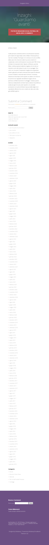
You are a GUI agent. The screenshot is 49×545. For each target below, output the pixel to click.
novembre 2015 (13, 444)
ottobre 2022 (12, 234)
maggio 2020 (12, 307)
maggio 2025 (12, 160)
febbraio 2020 (13, 315)
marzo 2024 (12, 191)
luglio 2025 (12, 155)
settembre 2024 (13, 178)
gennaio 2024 (13, 196)
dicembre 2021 (13, 259)
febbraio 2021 (13, 284)
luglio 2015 (12, 454)
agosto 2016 (12, 421)
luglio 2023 (12, 211)
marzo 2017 (12, 403)
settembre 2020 (13, 297)
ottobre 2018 (12, 355)
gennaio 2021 (13, 287)
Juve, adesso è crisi (14, 133)
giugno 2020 (12, 305)
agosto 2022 (12, 239)
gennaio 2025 (13, 168)
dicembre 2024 (13, 171)
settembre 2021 (13, 267)
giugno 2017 (12, 396)
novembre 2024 (13, 173)
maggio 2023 (12, 216)
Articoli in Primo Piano (15, 474)
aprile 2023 (12, 219)
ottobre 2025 (12, 150)
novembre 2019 (13, 322)
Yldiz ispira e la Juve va (15, 135)
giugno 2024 (12, 183)
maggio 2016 (12, 429)
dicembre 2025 (13, 145)
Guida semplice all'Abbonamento (16, 511)
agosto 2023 (12, 209)
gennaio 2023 (13, 226)
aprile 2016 (12, 431)
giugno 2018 (12, 365)
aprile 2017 (12, 401)
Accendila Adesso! (13, 115)
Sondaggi (11, 482)
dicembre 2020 (13, 289)
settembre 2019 (13, 327)
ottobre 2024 (12, 176)
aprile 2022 (12, 249)
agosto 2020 (12, 300)
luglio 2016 (12, 424)
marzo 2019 (12, 343)
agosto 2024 (12, 181)
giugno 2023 (12, 214)
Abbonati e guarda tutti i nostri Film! (17, 117)
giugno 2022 (12, 244)
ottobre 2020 (12, 295)
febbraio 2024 (13, 193)
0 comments (29, 33)
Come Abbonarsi (12, 121)
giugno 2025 (12, 158)
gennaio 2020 (13, 317)
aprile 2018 (12, 370)
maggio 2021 (12, 277)
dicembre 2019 (13, 320)
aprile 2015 (12, 461)
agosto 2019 (12, 330)
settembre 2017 (13, 388)
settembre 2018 (13, 358)
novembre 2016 (13, 413)
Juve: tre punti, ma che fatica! (16, 128)
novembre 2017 (13, 383)
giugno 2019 (12, 335)
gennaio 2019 (13, 348)
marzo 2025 (12, 163)
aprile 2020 (12, 310)
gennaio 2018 (13, 378)
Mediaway (18, 531)
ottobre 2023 (12, 203)
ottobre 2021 (12, 264)
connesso (17, 104)
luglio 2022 (12, 241)
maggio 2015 (12, 459)
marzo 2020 (12, 312)
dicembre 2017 (13, 381)
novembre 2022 (13, 231)
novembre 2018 (13, 353)
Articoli (11, 472)
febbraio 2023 (13, 224)
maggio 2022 (12, 246)
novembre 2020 (13, 292)
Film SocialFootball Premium (16, 479)
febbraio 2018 (13, 375)
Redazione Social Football (27, 31)
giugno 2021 (12, 274)
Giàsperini (12, 138)
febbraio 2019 (13, 345)
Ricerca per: (11, 108)
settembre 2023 (13, 206)
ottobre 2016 (12, 416)
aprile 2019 (12, 340)
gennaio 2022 (13, 257)
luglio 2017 (12, 393)
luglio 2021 (12, 272)
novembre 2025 (13, 148)
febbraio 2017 (13, 406)
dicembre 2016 (13, 411)
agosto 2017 (12, 391)
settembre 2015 (13, 449)
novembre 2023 (13, 201)
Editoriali (11, 477)
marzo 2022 (12, 252)
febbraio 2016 (13, 436)
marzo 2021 (12, 282)
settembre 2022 (13, 236)
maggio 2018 (12, 368)
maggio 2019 (12, 338)
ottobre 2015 (12, 446)
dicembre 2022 (13, 229)
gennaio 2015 (13, 464)
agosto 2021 (12, 269)
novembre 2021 (13, 262)
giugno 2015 (12, 456)
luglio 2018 (12, 363)
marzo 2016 (12, 434)
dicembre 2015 (13, 441)
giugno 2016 (12, 426)
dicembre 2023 (13, 198)
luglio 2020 (12, 302)
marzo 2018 (12, 373)
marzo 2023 (12, 221)
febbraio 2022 (13, 254)
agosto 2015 (12, 451)
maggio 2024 (12, 186)
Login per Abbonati (13, 119)
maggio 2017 (12, 398)
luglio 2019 (12, 332)
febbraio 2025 (13, 166)
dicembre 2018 (13, 350)
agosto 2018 (12, 360)
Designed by (12, 531)
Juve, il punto (12, 130)
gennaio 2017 (13, 408)
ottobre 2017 (12, 386)
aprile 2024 (12, 188)
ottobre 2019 (12, 325)
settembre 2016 (13, 418)
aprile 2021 (12, 279)
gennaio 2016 (13, 439)
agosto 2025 (12, 153)
